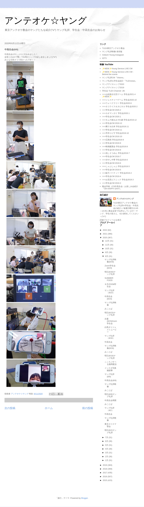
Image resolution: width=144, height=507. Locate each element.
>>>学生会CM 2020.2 (111, 110)
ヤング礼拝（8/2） (109, 409)
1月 (107, 460)
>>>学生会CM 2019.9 (111, 143)
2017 (105, 472)
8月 (107, 256)
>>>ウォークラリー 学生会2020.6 (117, 103)
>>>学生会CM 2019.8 (111, 150)
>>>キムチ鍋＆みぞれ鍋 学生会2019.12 (119, 120)
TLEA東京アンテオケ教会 (113, 48)
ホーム (49, 408)
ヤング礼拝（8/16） (109, 337)
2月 (107, 456)
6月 (107, 441)
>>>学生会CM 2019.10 (112, 136)
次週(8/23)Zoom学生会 (111, 321)
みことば (108, 309)
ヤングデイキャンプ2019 (113, 87)
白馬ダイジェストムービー (111, 329)
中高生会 (108, 342)
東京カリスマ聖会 (110, 425)
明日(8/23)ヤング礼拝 (110, 314)
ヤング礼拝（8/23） (109, 291)
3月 (107, 452)
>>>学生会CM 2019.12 (112, 123)
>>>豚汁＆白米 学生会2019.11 (115, 126)
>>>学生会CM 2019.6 (111, 163)
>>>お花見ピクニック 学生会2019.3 (118, 179)
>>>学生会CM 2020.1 (111, 116)
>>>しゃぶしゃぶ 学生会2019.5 (116, 166)
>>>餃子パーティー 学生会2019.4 (117, 173)
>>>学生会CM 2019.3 (111, 183)
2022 (105, 230)
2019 (105, 465)
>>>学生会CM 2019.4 (111, 176)
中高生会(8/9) (110, 380)
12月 (107, 241)
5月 (107, 445)
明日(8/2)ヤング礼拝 (110, 431)
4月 (107, 449)
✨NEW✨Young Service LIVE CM (117, 68)
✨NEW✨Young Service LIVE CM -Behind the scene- (118, 73)
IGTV (104, 58)
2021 (105, 234)
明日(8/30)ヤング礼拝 (110, 273)
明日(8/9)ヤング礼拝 (110, 395)
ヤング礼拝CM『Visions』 (113, 77)
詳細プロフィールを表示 (110, 220)
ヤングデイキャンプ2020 (113, 84)
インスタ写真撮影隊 (110, 369)
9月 (107, 252)
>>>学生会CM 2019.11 (112, 130)
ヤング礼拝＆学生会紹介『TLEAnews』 (119, 81)
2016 (105, 476)
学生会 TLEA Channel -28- (113, 91)
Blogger (84, 498)
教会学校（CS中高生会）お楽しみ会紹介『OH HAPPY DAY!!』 (120, 187)
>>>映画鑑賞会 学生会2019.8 (115, 146)
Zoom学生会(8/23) (110, 267)
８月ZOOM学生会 (110, 285)
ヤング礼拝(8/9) (109, 375)
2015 (105, 480)
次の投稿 (9, 408)
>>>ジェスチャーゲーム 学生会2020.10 (119, 100)
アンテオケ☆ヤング (45, 21)
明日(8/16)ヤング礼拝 (110, 357)
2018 (105, 469)
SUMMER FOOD (109, 279)
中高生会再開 (110, 400)
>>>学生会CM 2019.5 (111, 170)
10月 (107, 248)
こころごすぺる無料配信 (111, 363)
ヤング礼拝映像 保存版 (112, 51)
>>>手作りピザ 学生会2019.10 (115, 133)
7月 (107, 437)
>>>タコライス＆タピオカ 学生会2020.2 (119, 106)
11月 (107, 245)
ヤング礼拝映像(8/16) (110, 347)
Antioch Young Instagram (113, 55)
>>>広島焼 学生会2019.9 (113, 140)
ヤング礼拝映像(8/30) (110, 260)
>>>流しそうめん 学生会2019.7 (116, 153)
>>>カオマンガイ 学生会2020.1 (116, 113)
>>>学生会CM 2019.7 (111, 156)
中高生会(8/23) (108, 297)
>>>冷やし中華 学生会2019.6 (115, 160)
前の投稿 (87, 408)
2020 (105, 237)
